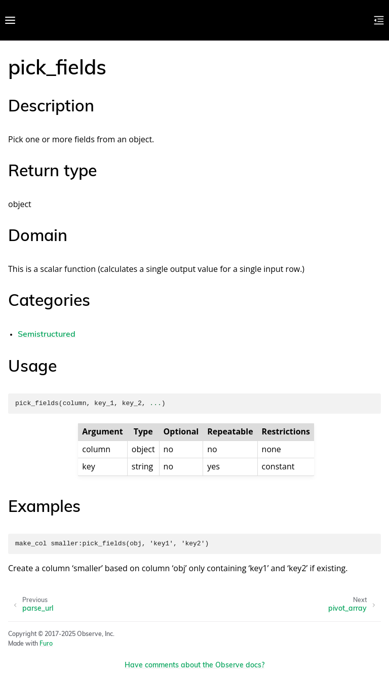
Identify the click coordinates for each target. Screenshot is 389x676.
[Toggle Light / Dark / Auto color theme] (363, 20)
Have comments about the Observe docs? (194, 665)
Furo (46, 644)
